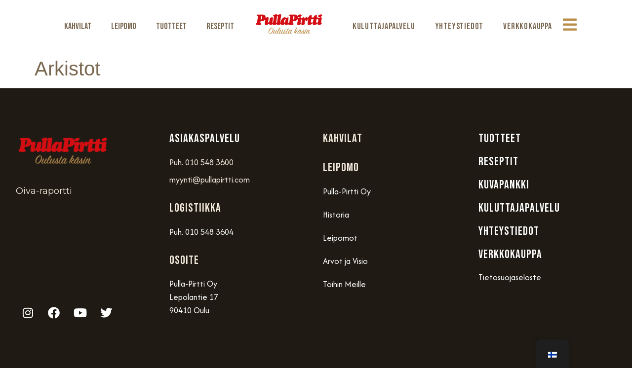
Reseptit (220, 26)
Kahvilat (77, 26)
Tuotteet (171, 26)
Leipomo (123, 26)
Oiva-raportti (44, 190)
